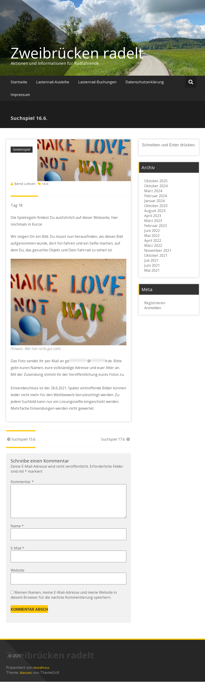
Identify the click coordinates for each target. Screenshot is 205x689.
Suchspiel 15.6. (21, 439)
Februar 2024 (155, 195)
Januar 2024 (154, 200)
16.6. (45, 184)
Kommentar (22, 481)
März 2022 (153, 245)
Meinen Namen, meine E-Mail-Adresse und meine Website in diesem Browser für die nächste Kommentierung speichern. (64, 602)
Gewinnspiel (21, 149)
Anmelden (152, 307)
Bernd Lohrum (24, 184)
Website (17, 577)
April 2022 (152, 240)
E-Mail (17, 555)
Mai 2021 (152, 270)
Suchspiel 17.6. (116, 439)
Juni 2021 (152, 265)
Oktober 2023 (155, 205)
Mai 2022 (152, 235)
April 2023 (152, 215)
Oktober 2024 (155, 185)
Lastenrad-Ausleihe (52, 81)
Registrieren (154, 302)
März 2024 (153, 190)
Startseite (19, 81)
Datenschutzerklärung (144, 81)
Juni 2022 (152, 230)
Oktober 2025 (155, 180)
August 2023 (154, 210)
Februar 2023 (155, 225)
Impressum (20, 94)
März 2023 (153, 220)
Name (17, 533)
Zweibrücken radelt (77, 53)
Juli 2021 (151, 260)
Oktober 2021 (155, 255)
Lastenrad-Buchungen (97, 81)
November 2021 (157, 250)
